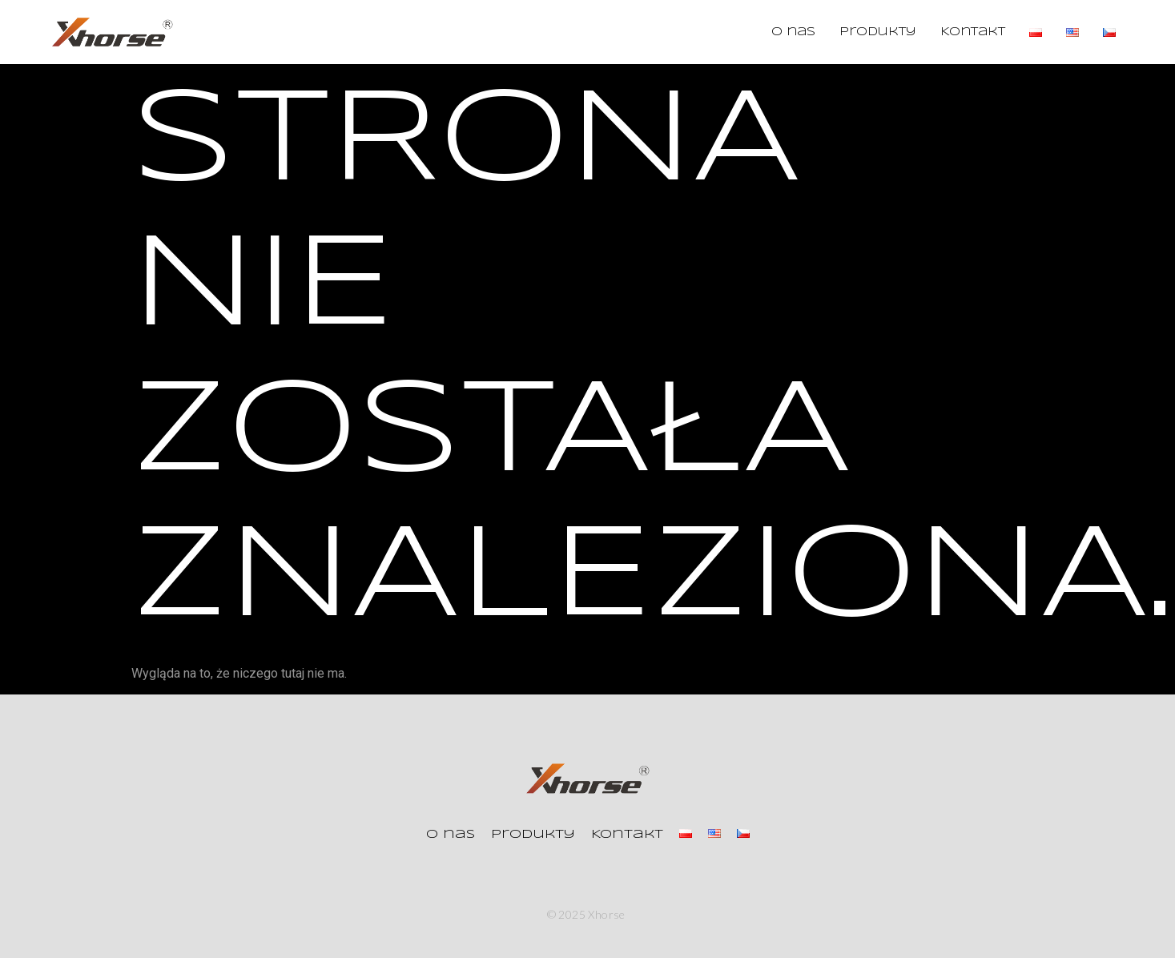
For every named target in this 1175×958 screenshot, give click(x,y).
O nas (793, 32)
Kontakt (972, 32)
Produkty (877, 32)
